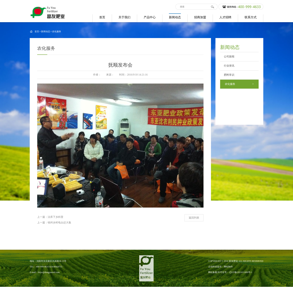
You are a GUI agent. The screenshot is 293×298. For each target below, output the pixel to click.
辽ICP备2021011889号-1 (240, 272)
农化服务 (56, 31)
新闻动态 (45, 31)
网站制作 (228, 266)
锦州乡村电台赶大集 (59, 222)
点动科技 (212, 266)
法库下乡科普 (55, 217)
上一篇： (42, 217)
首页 (37, 31)
